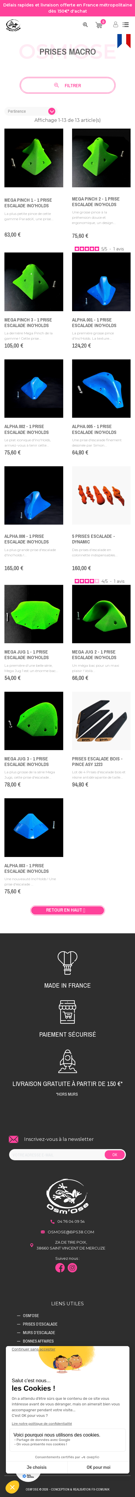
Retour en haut (67, 910)
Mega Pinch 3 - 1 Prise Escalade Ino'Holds (28, 322)
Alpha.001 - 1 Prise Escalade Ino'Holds (94, 322)
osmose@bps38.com (71, 1232)
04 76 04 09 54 (71, 1221)
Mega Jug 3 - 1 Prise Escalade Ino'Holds (26, 761)
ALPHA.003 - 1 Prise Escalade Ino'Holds (26, 868)
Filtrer (67, 85)
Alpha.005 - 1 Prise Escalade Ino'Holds (94, 429)
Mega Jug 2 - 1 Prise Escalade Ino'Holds (94, 655)
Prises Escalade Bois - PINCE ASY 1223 (97, 761)
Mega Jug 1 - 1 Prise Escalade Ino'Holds (26, 655)
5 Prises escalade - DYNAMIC (93, 539)
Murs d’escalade (39, 1332)
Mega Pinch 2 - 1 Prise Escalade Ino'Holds (96, 202)
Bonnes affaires (38, 1341)
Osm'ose (31, 1315)
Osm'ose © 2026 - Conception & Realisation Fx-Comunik (67, 1489)
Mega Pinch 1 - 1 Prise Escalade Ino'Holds (28, 203)
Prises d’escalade (40, 1324)
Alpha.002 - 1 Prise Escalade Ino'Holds (26, 429)
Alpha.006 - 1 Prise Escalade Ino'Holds (26, 539)
